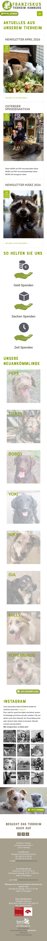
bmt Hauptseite (23, 928)
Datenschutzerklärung (24, 935)
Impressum (23, 933)
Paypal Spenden (9, 13)
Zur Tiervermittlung (27, 691)
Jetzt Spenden (36, 810)
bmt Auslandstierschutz (18, 930)
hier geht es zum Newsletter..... (17, 243)
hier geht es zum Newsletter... (16, 98)
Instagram (22, 709)
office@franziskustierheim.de (26, 861)
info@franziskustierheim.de (28, 880)
